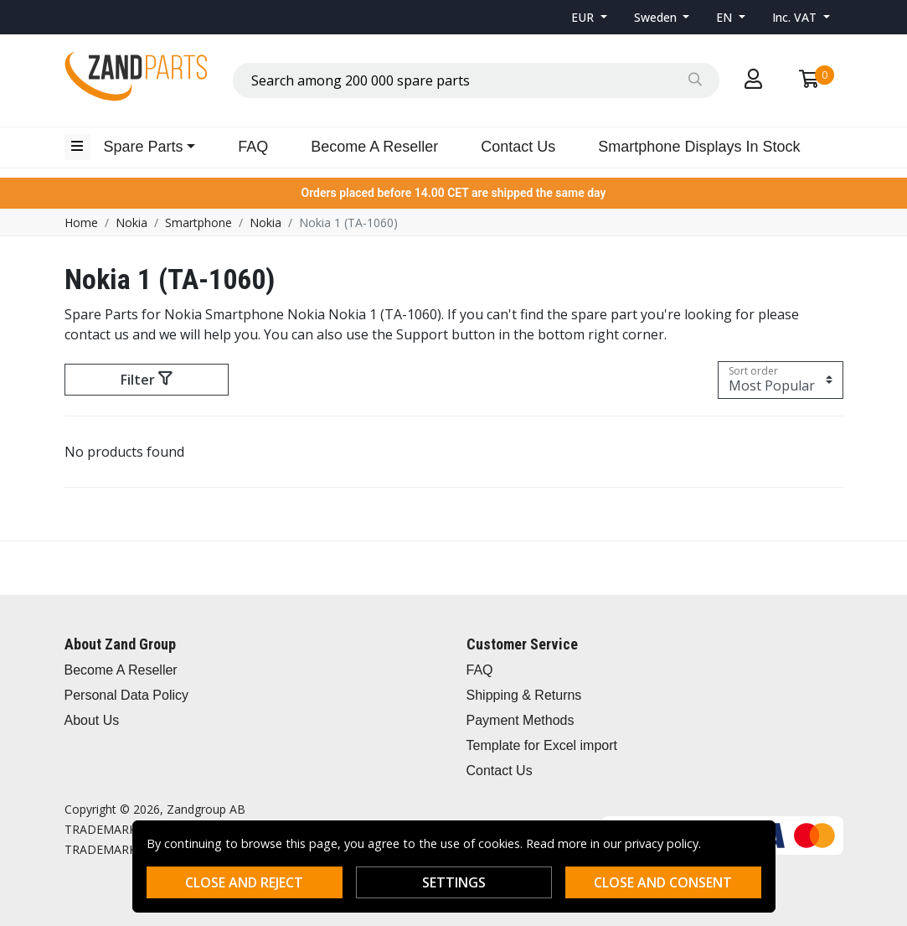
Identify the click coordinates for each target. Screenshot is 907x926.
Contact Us (518, 146)
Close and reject (244, 882)
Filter (146, 379)
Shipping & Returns (524, 695)
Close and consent (663, 882)
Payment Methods (520, 720)
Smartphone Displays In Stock (699, 146)
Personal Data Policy (126, 695)
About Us (92, 720)
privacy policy (661, 843)
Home (81, 222)
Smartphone (198, 222)
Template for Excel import (542, 745)
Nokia (131, 222)
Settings (454, 882)
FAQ (253, 146)
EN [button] (725, 17)
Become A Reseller (374, 146)
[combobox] (476, 80)
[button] (589, 17)
